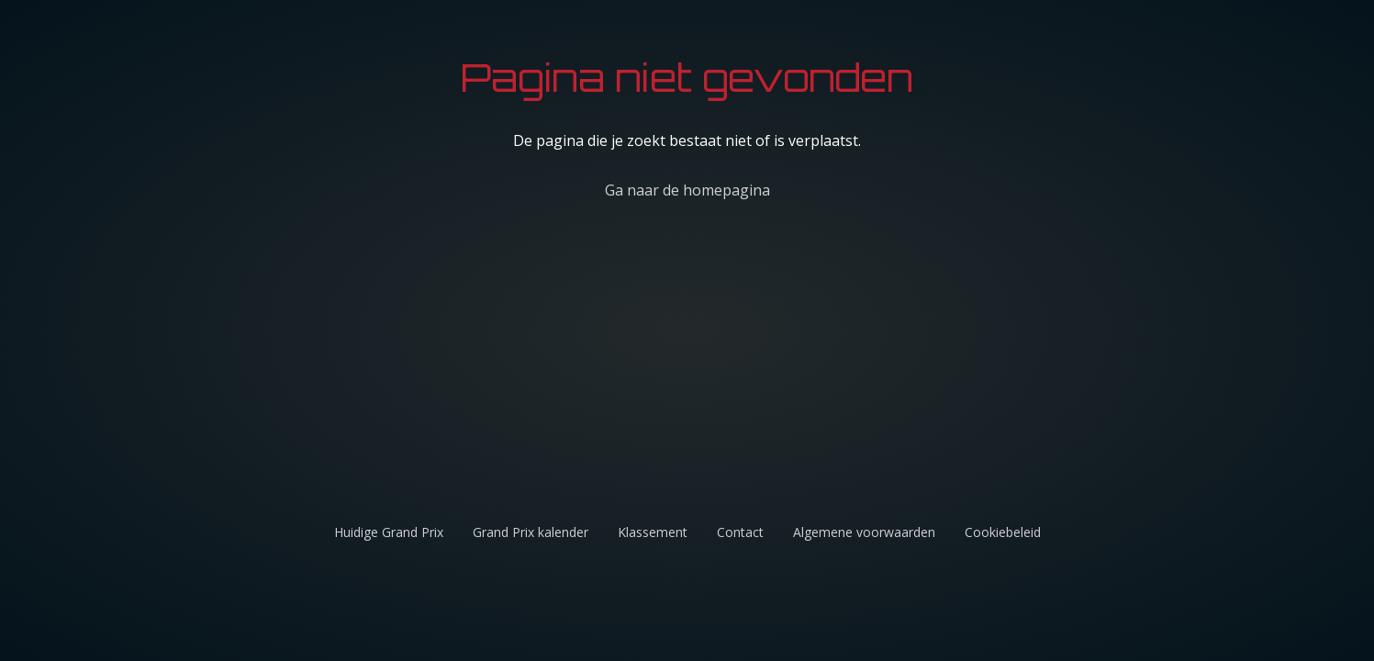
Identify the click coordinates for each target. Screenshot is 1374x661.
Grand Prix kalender (530, 532)
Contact (740, 532)
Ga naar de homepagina (687, 190)
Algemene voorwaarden (864, 532)
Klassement (652, 532)
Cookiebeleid (1003, 532)
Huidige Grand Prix (388, 532)
